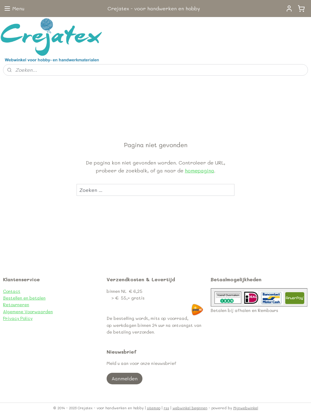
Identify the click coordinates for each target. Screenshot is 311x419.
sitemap (153, 408)
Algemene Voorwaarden (28, 311)
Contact (11, 291)
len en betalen (31, 298)
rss (166, 408)
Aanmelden (124, 378)
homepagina (199, 170)
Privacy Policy (17, 318)
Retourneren (16, 304)
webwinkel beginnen (190, 408)
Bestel (9, 298)
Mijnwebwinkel (245, 408)
